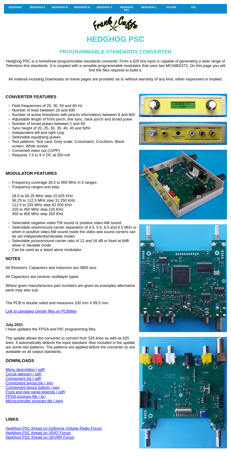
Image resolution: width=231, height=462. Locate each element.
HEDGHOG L (149, 7)
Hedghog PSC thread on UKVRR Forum (40, 437)
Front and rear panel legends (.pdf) (35, 392)
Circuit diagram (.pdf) (24, 374)
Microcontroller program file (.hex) (34, 401)
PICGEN (171, 7)
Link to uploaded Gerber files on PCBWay (41, 311)
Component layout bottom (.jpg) (33, 387)
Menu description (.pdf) (25, 369)
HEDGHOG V (104, 7)
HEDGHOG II (37, 7)
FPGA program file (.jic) (26, 396)
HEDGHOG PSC (126, 9)
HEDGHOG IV (82, 7)
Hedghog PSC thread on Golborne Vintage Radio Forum (54, 428)
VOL (193, 7)
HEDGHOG (15, 7)
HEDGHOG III (60, 7)
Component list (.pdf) (23, 378)
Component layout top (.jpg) (29, 383)
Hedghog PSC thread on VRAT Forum (38, 433)
